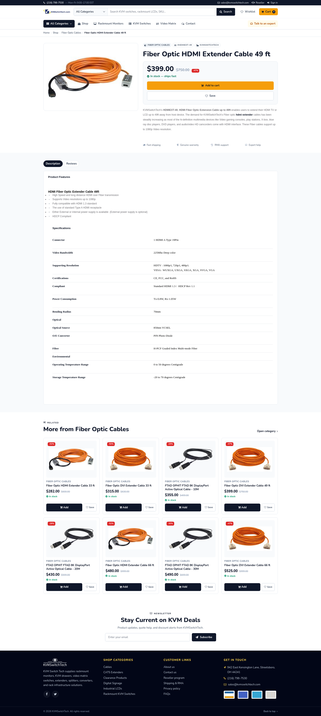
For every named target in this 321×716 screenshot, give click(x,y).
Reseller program (174, 678)
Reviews (71, 164)
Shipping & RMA (174, 683)
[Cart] (268, 11)
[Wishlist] (247, 11)
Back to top (271, 711)
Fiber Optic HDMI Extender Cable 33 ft (70, 486)
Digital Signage (112, 683)
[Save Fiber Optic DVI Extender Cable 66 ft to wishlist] (268, 587)
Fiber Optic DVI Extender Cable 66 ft (247, 565)
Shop (55, 32)
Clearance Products (115, 678)
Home (46, 32)
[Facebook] (46, 694)
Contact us (170, 672)
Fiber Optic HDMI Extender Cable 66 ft (129, 565)
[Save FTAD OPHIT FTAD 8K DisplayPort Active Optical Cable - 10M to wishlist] (208, 507)
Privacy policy (172, 689)
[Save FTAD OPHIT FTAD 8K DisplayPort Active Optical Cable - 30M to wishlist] (208, 587)
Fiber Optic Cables (71, 32)
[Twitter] (55, 694)
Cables (107, 667)
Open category (267, 431)
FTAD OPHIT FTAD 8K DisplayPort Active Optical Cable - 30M (187, 567)
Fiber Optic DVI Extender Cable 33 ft (128, 486)
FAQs (167, 694)
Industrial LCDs (112, 689)
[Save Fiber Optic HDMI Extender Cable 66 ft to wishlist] (149, 587)
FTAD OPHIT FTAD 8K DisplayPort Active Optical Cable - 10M (187, 487)
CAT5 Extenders (113, 672)
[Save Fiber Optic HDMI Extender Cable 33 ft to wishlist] (90, 507)
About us (169, 667)
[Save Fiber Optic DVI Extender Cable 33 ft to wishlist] (149, 507)
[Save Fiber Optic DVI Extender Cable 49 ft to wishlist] (268, 507)
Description (53, 164)
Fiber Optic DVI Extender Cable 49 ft (247, 486)
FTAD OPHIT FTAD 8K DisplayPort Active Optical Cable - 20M (68, 567)
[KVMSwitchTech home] (57, 11)
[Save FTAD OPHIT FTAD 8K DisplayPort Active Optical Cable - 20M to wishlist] (90, 587)
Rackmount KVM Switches (119, 694)
